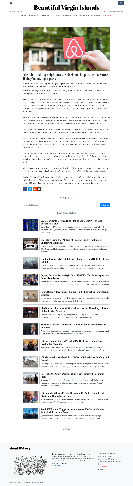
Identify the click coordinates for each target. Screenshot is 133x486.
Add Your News (107, 16)
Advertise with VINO (46, 16)
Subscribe (105, 205)
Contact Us (27, 482)
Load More (67, 429)
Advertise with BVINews (63, 16)
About (34, 482)
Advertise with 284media (29, 16)
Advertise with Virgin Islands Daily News (86, 16)
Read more (56, 465)
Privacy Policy (41, 482)
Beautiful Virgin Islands (66, 7)
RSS (100, 469)
